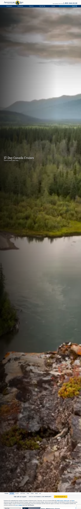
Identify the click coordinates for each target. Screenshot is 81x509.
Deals (36, 493)
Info (40, 493)
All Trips (12, 493)
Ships (28, 493)
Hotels (32, 493)
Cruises (17, 493)
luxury (16, 505)
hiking (73, 500)
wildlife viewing (60, 500)
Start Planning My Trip (60, 496)
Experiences (20, 6)
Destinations (9, 6)
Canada (6, 493)
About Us (31, 6)
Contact (53, 6)
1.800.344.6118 (70, 3)
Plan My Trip (42, 6)
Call (46, 496)
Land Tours (22, 493)
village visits (66, 500)
